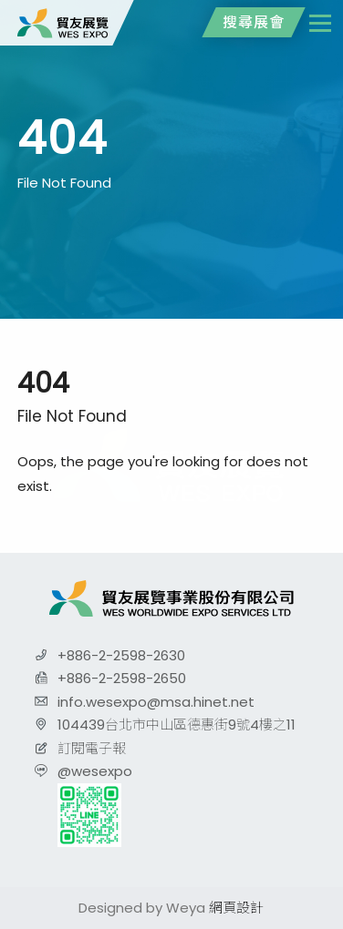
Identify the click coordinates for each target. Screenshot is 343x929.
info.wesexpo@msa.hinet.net (156, 701)
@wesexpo (94, 771)
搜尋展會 (254, 22)
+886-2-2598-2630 (121, 655)
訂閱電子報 (91, 748)
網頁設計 (236, 907)
